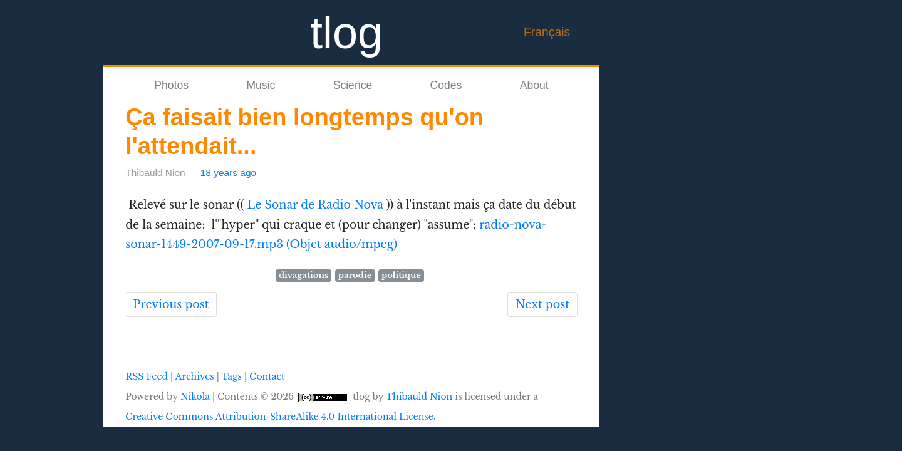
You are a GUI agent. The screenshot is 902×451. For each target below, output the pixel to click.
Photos (171, 85)
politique (401, 275)
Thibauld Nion (419, 396)
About (534, 85)
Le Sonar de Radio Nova (315, 205)
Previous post (171, 304)
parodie (355, 275)
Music (260, 85)
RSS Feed (146, 376)
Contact (266, 376)
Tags (231, 376)
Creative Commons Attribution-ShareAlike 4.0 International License (279, 416)
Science (353, 85)
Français (547, 32)
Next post (542, 304)
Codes (446, 85)
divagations (303, 275)
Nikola (195, 396)
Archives (194, 376)
